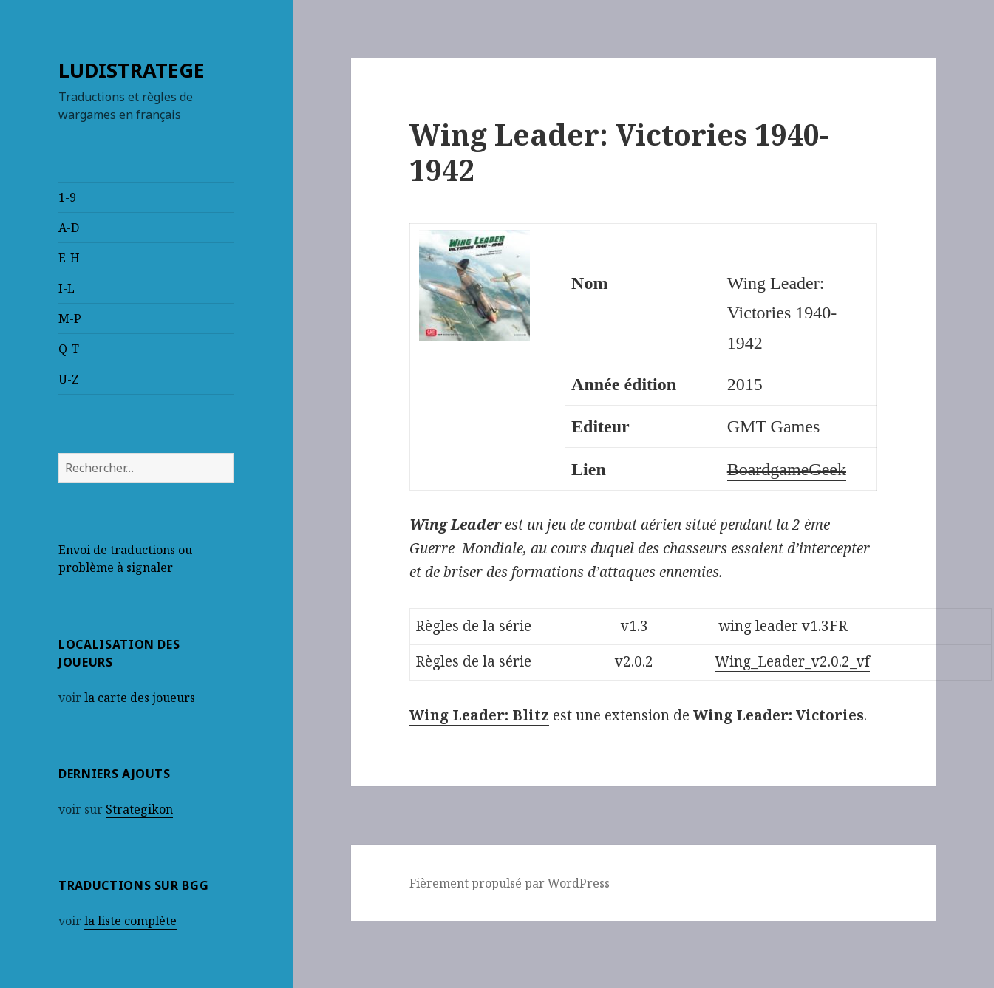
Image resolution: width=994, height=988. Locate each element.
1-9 (67, 197)
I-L (66, 288)
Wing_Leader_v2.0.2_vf (792, 661)
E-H (69, 258)
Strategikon (139, 809)
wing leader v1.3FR (783, 626)
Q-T (68, 349)
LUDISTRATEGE (131, 70)
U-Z (68, 379)
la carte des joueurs (139, 697)
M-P (69, 318)
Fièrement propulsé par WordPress (509, 883)
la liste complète (130, 921)
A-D (68, 227)
